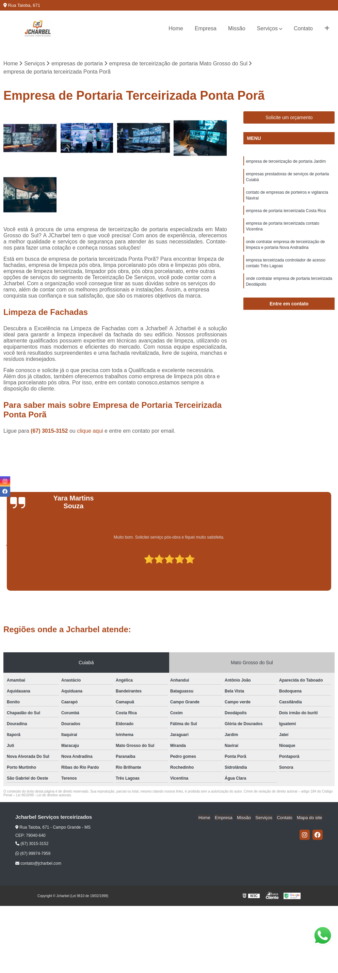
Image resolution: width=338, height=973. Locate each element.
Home (175, 28)
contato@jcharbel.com (38, 863)
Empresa (205, 28)
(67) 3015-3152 (50, 431)
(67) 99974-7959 (32, 853)
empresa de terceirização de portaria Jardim (286, 161)
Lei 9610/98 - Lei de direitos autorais (43, 795)
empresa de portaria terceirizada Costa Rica (286, 212)
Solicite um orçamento (289, 118)
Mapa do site (309, 817)
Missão (236, 28)
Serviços (267, 28)
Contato (303, 28)
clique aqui (90, 431)
